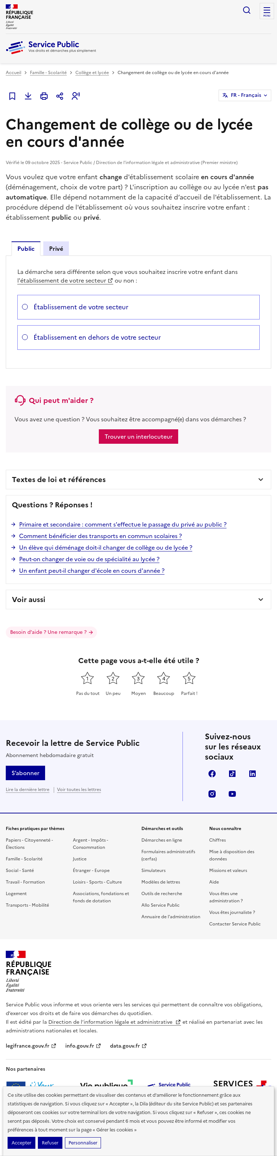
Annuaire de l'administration (170, 917)
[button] (75, 96)
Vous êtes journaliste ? (232, 912)
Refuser (50, 1142)
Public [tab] (26, 248)
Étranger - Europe (91, 870)
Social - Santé (20, 870)
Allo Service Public (160, 905)
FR (246, 95)
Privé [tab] (56, 248)
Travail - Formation (25, 882)
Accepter (21, 1142)
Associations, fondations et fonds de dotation (101, 897)
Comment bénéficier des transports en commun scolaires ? (100, 536)
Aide (214, 882)
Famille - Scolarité (48, 72)
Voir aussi (28, 599)
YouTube (232, 794)
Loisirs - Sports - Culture (97, 882)
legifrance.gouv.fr (31, 1046)
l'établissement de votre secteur (65, 280)
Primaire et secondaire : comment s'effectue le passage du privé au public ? (123, 524)
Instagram (212, 794)
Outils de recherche (161, 893)
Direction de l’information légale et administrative (114, 1022)
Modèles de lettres (160, 882)
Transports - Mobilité (27, 905)
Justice (80, 859)
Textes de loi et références (59, 479)
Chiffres (217, 840)
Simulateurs (153, 870)
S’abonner (25, 773)
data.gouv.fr (128, 1046)
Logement (16, 893)
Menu (267, 16)
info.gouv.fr (83, 1046)
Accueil (13, 72)
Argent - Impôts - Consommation (90, 844)
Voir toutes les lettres (79, 789)
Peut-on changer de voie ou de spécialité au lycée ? (89, 559)
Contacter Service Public (235, 924)
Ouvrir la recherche (246, 10)
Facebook (212, 773)
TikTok (232, 773)
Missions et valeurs (228, 870)
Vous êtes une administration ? (226, 897)
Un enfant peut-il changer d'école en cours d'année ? (91, 570)
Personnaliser (83, 1142)
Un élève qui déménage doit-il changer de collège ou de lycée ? (105, 547)
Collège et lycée (92, 72)
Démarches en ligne (161, 840)
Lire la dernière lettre (27, 789)
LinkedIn (252, 773)
